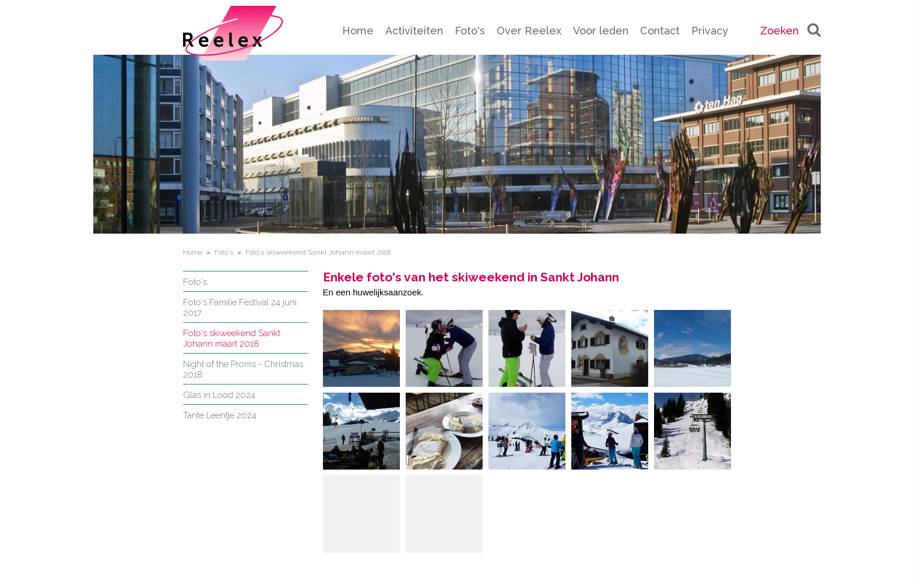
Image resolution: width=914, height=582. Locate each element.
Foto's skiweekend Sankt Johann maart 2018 (231, 338)
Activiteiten (414, 30)
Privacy (709, 30)
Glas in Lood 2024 (219, 395)
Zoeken (790, 30)
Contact (660, 30)
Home (358, 30)
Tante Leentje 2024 (219, 415)
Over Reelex (529, 30)
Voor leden (600, 30)
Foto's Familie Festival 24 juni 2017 (240, 307)
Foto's (470, 30)
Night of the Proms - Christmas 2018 (243, 369)
